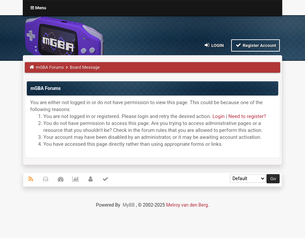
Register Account (255, 45)
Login (214, 45)
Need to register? (247, 116)
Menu (38, 7)
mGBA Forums (50, 67)
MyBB (128, 205)
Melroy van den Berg (187, 205)
